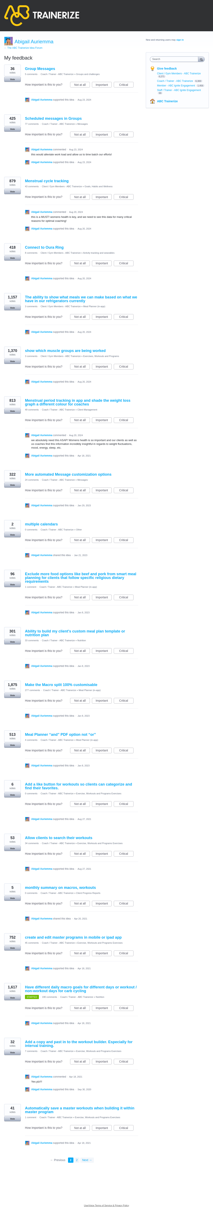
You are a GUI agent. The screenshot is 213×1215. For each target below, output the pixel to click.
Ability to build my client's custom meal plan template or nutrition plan (75, 633)
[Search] (201, 59)
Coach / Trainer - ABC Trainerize (57, 74)
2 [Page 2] (77, 1160)
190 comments (49, 997)
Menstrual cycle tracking (47, 181)
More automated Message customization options (68, 474)
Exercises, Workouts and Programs (101, 356)
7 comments (31, 1051)
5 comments (31, 74)
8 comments (31, 253)
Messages (82, 124)
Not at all (82, 85)
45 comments (32, 943)
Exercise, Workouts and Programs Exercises (98, 793)
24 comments (32, 480)
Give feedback (167, 68)
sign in (180, 40)
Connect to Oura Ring (44, 247)
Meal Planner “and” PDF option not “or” (60, 734)
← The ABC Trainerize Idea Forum (23, 47)
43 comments (32, 186)
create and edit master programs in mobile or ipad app (73, 937)
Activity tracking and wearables (98, 253)
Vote (12, 79)
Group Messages (40, 69)
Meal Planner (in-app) (94, 306)
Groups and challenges (88, 74)
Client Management (87, 409)
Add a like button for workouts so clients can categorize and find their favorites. (78, 786)
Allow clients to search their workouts (58, 838)
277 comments (32, 690)
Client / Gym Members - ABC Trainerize (62, 186)
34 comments (32, 843)
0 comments (31, 529)
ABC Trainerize (167, 101)
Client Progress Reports (88, 893)
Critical (126, 85)
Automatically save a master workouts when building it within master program (79, 1110)
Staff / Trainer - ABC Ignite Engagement (179, 90)
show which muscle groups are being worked (65, 351)
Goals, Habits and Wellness (98, 186)
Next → (87, 1160)
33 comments (32, 640)
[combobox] (175, 59)
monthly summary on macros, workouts (60, 888)
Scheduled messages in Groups (53, 118)
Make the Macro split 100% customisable (61, 685)
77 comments (32, 124)
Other (79, 529)
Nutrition (81, 640)
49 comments (32, 409)
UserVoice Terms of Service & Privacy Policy (106, 1205)
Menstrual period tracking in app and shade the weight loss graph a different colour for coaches (77, 402)
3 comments (31, 306)
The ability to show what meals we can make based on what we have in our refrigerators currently (81, 299)
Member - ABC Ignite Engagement (176, 85)
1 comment (30, 587)
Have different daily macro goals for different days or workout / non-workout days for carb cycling (81, 989)
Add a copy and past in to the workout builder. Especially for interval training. (79, 1044)
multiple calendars (41, 524)
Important (104, 85)
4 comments (31, 740)
